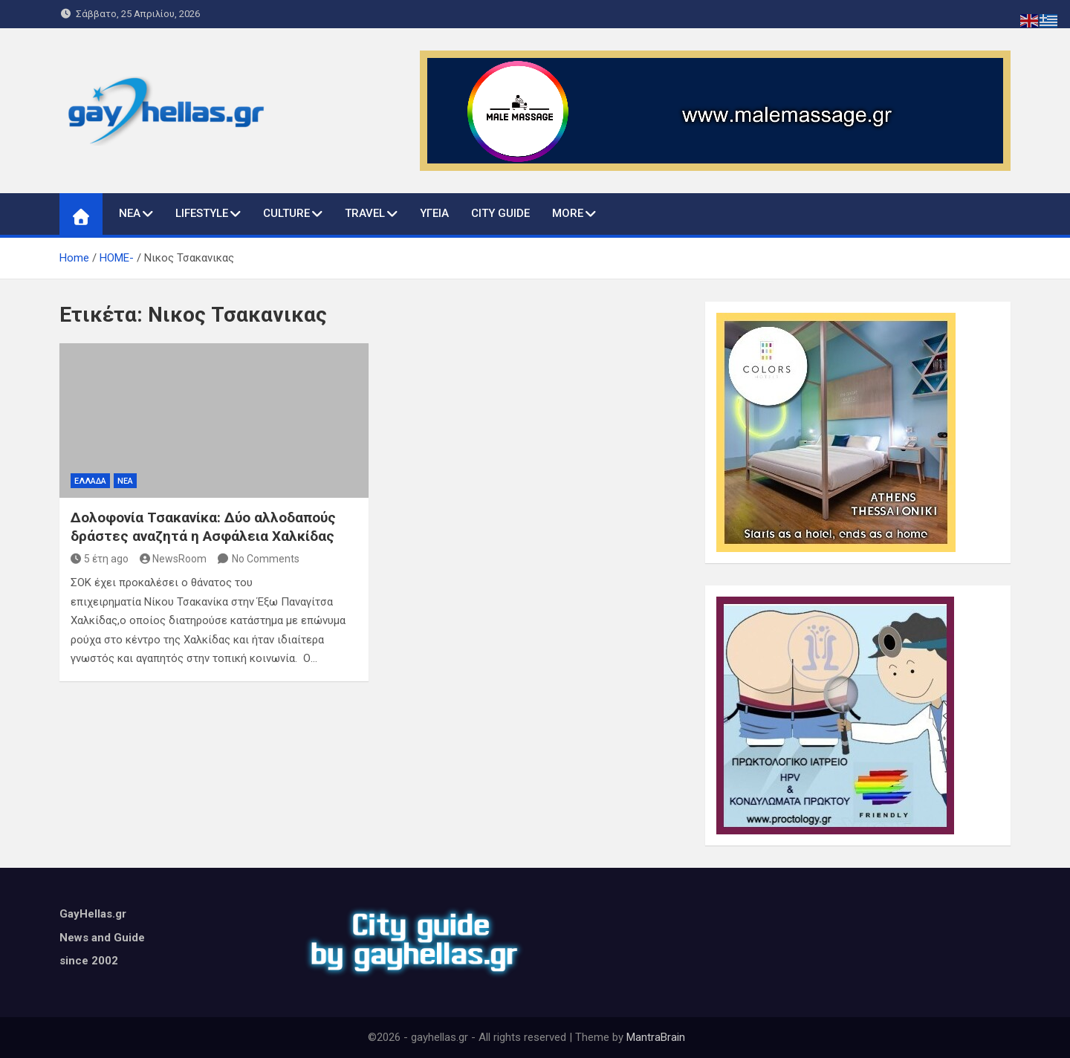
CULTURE (286, 213)
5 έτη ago (100, 559)
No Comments (265, 559)
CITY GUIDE (500, 213)
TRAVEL (365, 213)
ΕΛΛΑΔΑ (90, 481)
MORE (567, 213)
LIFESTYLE (201, 213)
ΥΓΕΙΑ (434, 213)
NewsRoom (173, 559)
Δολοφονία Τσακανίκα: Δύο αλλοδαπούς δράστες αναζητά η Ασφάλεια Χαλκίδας (203, 527)
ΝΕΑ (129, 213)
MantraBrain (655, 1037)
